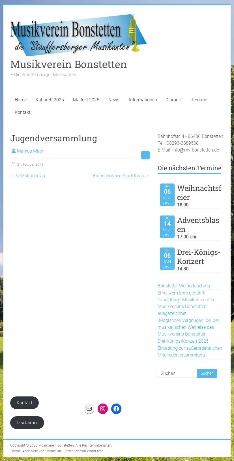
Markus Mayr (30, 151)
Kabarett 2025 (50, 100)
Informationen (143, 100)
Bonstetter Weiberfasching (184, 286)
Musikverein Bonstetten (68, 64)
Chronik (174, 100)
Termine (199, 100)
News (113, 100)
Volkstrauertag (27, 175)
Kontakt (22, 112)
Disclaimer (27, 422)
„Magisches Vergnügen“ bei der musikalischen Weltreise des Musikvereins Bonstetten (188, 327)
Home (21, 100)
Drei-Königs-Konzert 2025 (183, 341)
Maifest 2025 (86, 100)
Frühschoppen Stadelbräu (121, 175)
